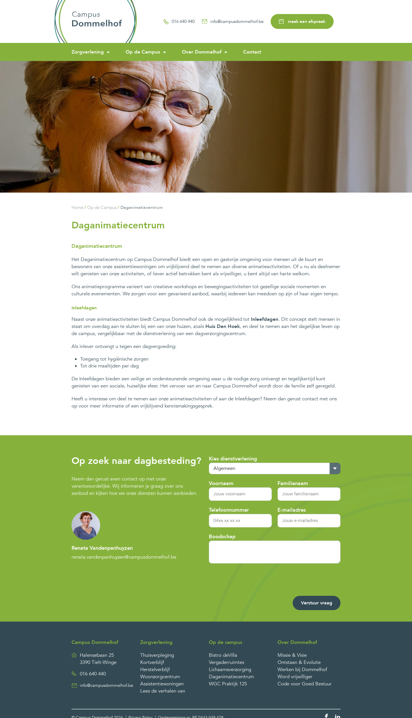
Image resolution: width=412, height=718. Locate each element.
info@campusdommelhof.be (233, 21)
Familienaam (293, 483)
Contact (252, 52)
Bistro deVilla (223, 655)
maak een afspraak (302, 21)
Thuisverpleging (157, 655)
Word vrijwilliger (295, 676)
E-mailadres (292, 510)
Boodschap (222, 536)
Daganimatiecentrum (141, 207)
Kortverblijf (152, 662)
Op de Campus (143, 52)
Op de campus (225, 642)
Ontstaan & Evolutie (299, 662)
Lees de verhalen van (162, 691)
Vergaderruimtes (226, 662)
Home (77, 207)
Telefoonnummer (229, 510)
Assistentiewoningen (162, 684)
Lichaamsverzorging (230, 669)
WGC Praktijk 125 (228, 684)
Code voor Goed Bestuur (305, 684)
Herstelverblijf (155, 669)
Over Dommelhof (201, 52)
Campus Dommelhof (95, 642)
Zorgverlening (88, 52)
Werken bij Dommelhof (302, 669)
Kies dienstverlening (233, 458)
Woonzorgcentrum (160, 676)
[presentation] (296, 580)
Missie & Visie (292, 655)
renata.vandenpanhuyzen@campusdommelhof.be (124, 557)
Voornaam (221, 483)
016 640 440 (179, 21)
